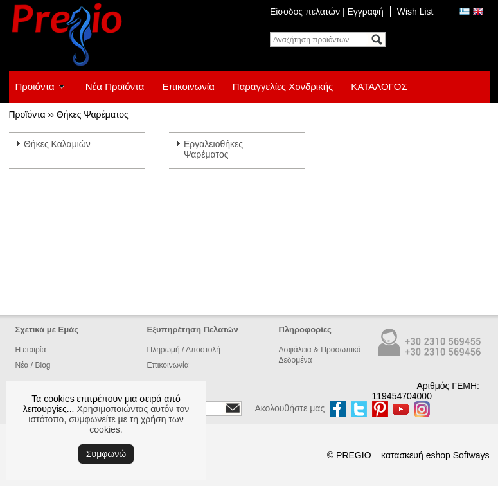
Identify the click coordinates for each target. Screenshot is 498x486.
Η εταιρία (30, 349)
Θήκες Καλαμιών (57, 144)
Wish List (415, 11)
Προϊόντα (35, 86)
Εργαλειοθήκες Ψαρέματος (213, 149)
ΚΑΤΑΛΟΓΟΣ (379, 86)
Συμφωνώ (106, 454)
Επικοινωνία (188, 86)
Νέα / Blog (33, 365)
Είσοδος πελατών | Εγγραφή (327, 11)
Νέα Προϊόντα (115, 86)
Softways (471, 455)
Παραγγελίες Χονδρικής (283, 86)
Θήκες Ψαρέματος (93, 114)
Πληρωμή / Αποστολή (183, 349)
